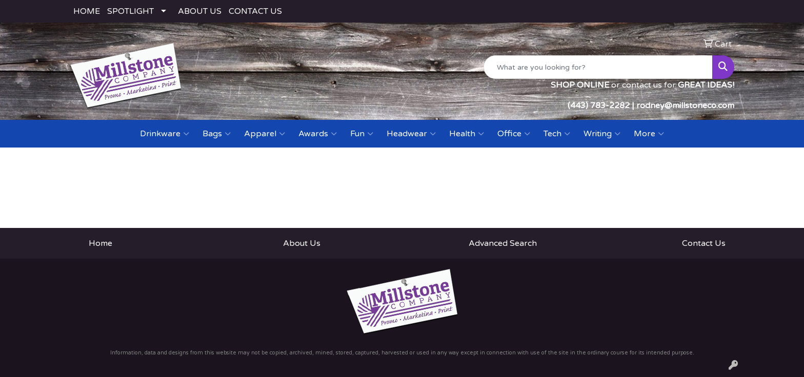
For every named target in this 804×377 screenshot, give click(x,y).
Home (100, 243)
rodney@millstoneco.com (685, 105)
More (649, 134)
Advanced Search (503, 243)
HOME (86, 11)
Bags (217, 134)
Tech (557, 134)
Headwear (411, 134)
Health (466, 134)
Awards (317, 134)
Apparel (264, 134)
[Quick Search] (598, 67)
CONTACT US (255, 11)
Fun (361, 134)
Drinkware (164, 134)
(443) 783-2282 (599, 105)
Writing (602, 134)
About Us (301, 243)
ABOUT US (200, 11)
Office (513, 134)
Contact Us (704, 243)
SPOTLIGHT (130, 11)
